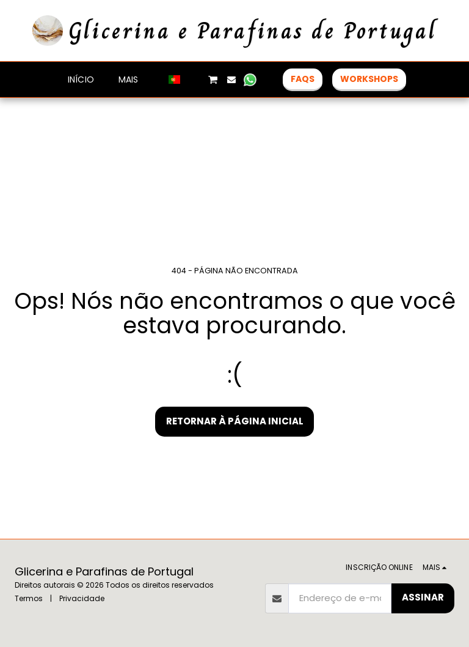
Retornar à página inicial (235, 421)
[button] (194, 79)
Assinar (423, 597)
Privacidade (81, 598)
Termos (29, 598)
